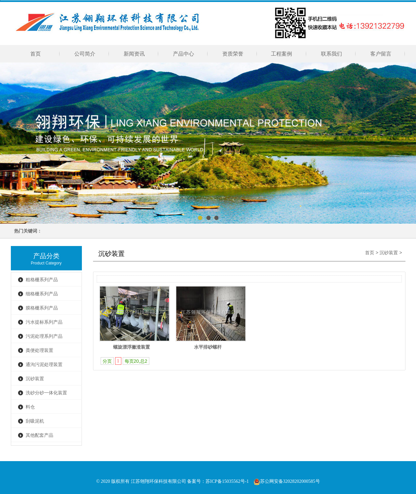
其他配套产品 (39, 435)
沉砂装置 (35, 378)
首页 (35, 54)
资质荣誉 (232, 54)
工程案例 (282, 54)
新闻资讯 (134, 54)
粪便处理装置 (39, 350)
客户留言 (380, 54)
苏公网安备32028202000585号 (287, 481)
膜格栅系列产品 (42, 308)
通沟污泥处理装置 (44, 364)
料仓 (30, 407)
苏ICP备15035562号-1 (227, 481)
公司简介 (84, 54)
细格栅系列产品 (42, 293)
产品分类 (46, 255)
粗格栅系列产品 (42, 279)
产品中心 (183, 54)
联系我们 (331, 54)
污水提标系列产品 (44, 322)
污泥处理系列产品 (44, 336)
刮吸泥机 (35, 421)
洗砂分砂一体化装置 (46, 392)
